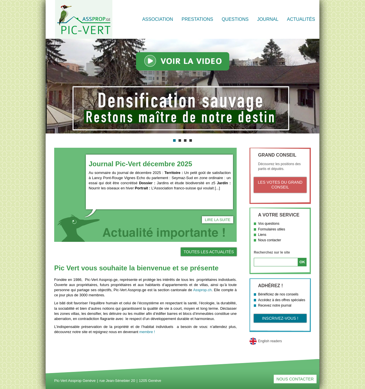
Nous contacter (269, 240)
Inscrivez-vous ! (280, 318)
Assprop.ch (202, 290)
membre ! (147, 332)
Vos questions (268, 224)
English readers (270, 341)
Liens (262, 235)
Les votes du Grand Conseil (280, 185)
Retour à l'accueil (83, 19)
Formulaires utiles (271, 229)
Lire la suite (217, 220)
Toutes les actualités (209, 252)
